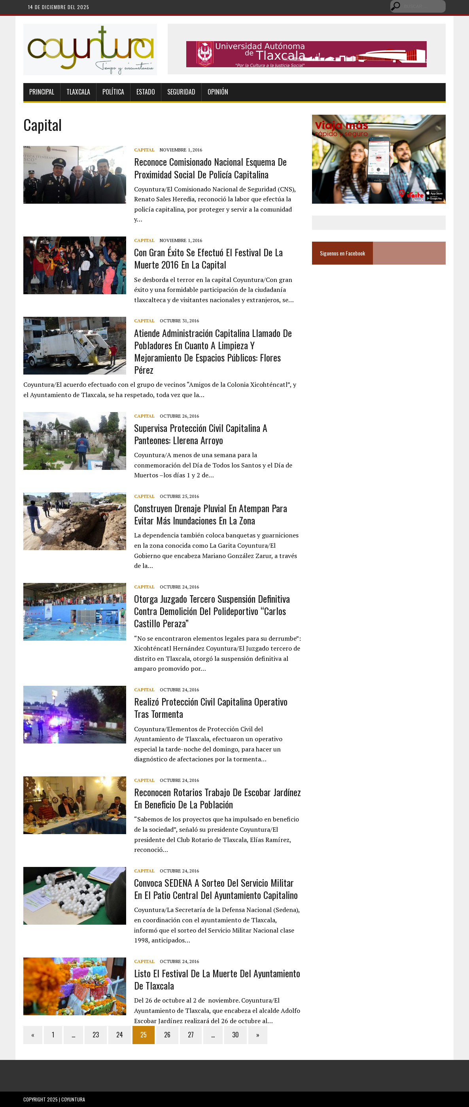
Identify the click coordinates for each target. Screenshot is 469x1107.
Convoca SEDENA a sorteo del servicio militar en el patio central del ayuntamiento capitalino (216, 888)
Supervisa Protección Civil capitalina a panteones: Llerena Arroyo (200, 433)
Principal (41, 92)
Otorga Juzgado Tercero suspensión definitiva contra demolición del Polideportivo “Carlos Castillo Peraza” (212, 610)
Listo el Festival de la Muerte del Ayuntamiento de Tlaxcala (217, 979)
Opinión (218, 92)
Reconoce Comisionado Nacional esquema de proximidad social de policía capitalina (210, 167)
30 (235, 1034)
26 (167, 1034)
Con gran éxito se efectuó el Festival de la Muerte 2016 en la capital (208, 258)
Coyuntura (73, 1099)
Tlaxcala (78, 92)
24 (119, 1034)
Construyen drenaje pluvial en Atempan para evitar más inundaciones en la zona (210, 514)
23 (96, 1034)
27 (191, 1034)
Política (113, 92)
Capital (144, 150)
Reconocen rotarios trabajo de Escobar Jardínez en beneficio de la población (217, 798)
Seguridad (181, 92)
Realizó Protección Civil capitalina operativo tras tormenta (210, 707)
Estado (145, 92)
